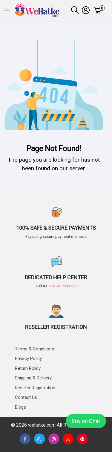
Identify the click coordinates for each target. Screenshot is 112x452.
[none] (68, 439)
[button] (7, 10)
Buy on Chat (86, 421)
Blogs (20, 407)
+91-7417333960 (62, 286)
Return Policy (28, 368)
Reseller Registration (35, 387)
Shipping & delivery (33, 378)
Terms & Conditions (34, 349)
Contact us (26, 397)
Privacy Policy (28, 358)
